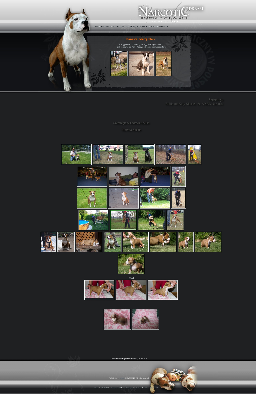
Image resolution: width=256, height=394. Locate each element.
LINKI (153, 27)
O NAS (95, 27)
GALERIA (144, 27)
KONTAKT (163, 27)
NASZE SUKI (118, 27)
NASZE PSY (106, 27)
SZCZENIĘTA (132, 27)
